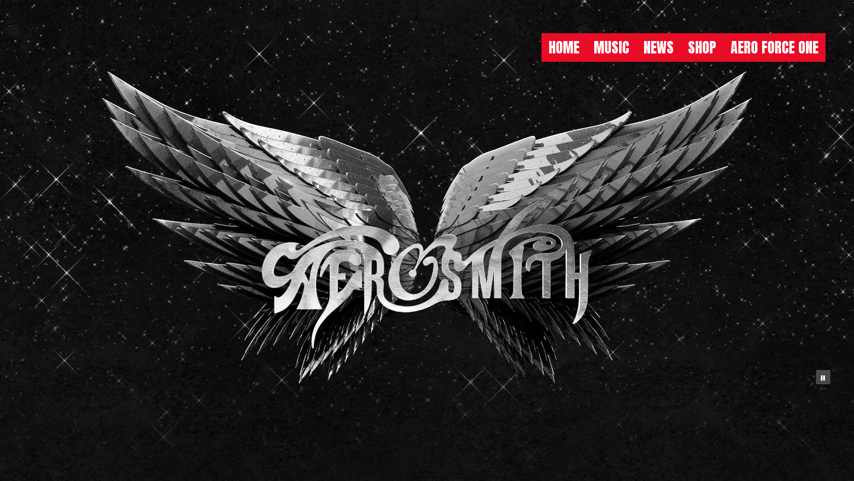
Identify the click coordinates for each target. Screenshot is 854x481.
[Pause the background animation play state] (823, 377)
